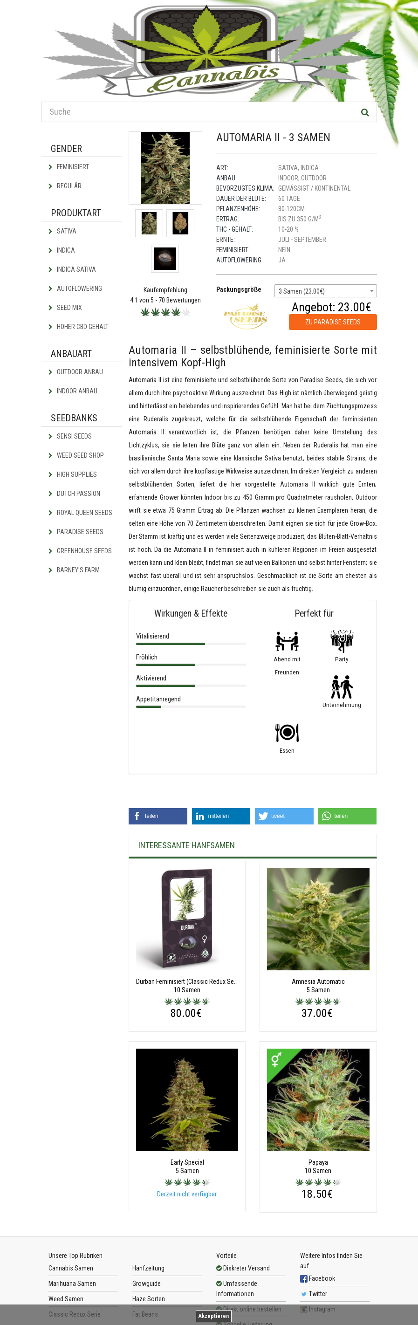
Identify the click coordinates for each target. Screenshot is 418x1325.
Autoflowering (75, 288)
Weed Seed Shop (76, 455)
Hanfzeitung (148, 1268)
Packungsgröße (238, 289)
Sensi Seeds (70, 436)
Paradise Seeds (75, 531)
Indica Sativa (72, 269)
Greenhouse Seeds (80, 551)
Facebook (317, 1278)
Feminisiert (68, 167)
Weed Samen (65, 1299)
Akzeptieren (214, 1316)
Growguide (146, 1283)
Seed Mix (65, 307)
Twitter (313, 1294)
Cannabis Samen (70, 1268)
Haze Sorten (148, 1299)
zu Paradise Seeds (333, 322)
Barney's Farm (74, 570)
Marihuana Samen (72, 1283)
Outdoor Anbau (75, 372)
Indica (61, 250)
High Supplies (72, 474)
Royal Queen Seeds (80, 512)
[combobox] (325, 290)
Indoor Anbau (72, 391)
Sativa (62, 231)
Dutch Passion (74, 493)
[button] (158, 816)
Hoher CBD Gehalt (78, 326)
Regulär (65, 186)
